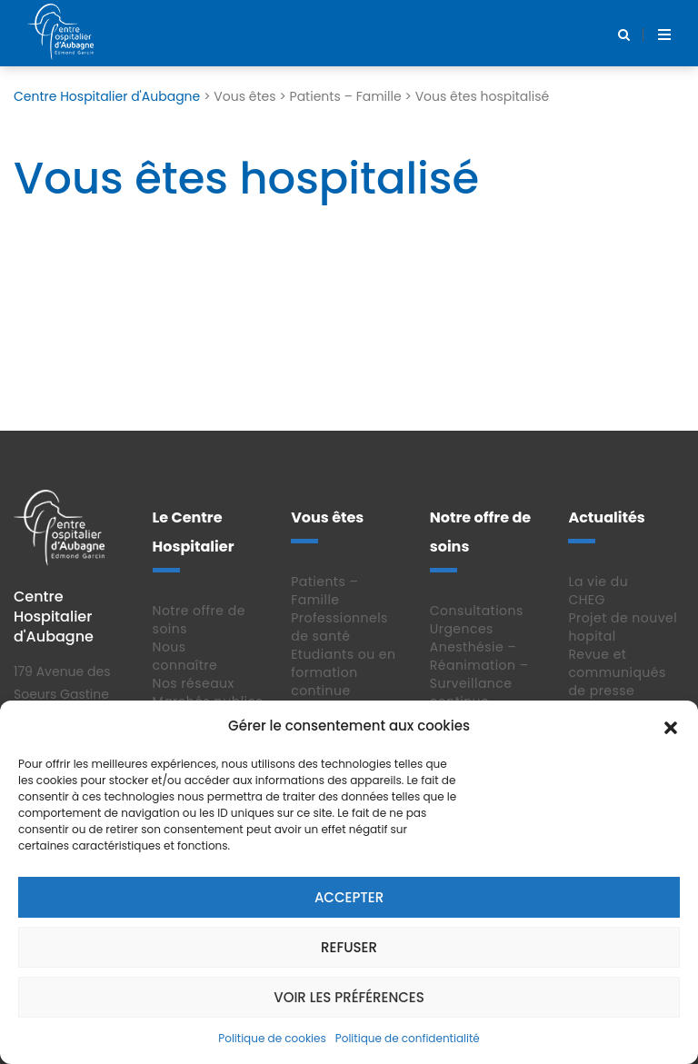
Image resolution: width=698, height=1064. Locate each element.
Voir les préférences (349, 997)
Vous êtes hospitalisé (246, 178)
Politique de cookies (272, 1038)
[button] (671, 726)
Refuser (349, 947)
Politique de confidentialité (407, 1038)
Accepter (349, 897)
